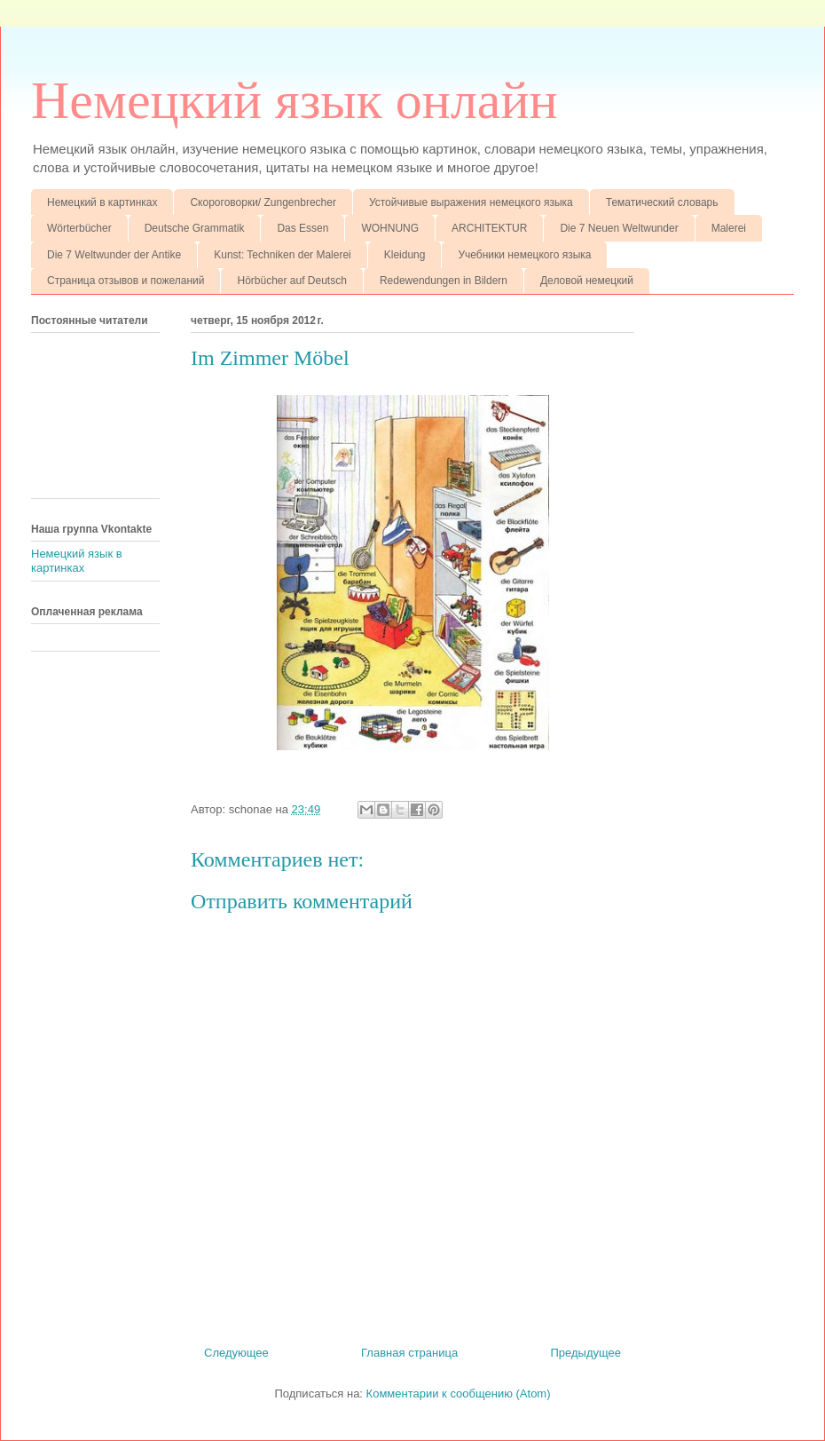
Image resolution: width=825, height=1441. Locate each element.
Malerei (728, 228)
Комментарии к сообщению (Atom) (458, 1393)
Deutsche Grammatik (195, 228)
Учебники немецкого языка (524, 255)
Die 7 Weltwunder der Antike (114, 255)
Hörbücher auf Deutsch (291, 280)
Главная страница (409, 1352)
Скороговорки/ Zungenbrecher (262, 202)
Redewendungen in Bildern (443, 280)
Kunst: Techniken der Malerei (282, 255)
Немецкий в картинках (102, 202)
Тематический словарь (662, 202)
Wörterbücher (79, 228)
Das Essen (302, 228)
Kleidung (405, 255)
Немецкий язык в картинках (76, 560)
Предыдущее (585, 1352)
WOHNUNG (390, 228)
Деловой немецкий (586, 280)
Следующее (236, 1352)
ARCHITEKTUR (489, 228)
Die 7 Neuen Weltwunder (619, 228)
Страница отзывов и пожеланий (125, 280)
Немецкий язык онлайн (294, 100)
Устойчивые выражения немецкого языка (471, 202)
